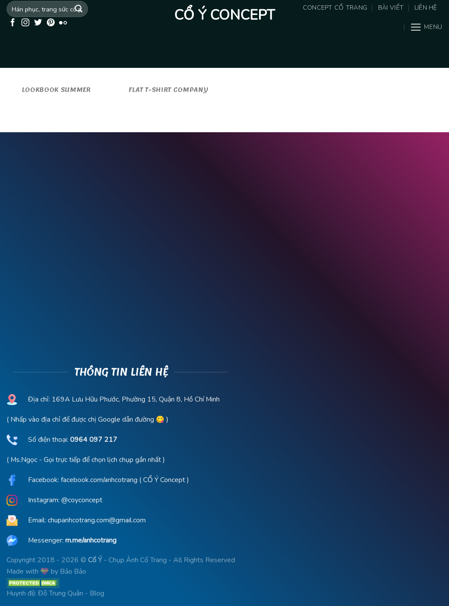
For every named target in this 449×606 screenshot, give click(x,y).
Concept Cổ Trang (335, 8)
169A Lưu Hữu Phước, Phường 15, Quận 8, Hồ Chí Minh (135, 399)
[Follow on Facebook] (13, 23)
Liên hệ (425, 8)
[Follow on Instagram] (25, 23)
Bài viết (390, 8)
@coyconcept (81, 500)
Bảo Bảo (73, 571)
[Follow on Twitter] (38, 23)
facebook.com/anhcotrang (99, 480)
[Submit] (78, 9)
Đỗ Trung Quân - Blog (71, 593)
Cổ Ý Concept (224, 15)
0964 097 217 (93, 439)
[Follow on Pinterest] (51, 23)
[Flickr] (63, 23)
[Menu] (426, 27)
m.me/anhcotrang (90, 540)
